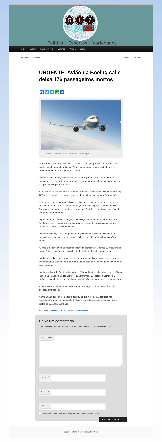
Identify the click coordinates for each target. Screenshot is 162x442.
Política (73, 49)
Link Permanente (81, 310)
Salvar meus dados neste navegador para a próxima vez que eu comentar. (71, 413)
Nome (45, 377)
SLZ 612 (63, 310)
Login (82, 49)
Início (23, 49)
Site (42, 406)
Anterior (126, 58)
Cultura (33, 49)
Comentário (46, 337)
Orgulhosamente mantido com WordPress (81, 432)
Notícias (53, 310)
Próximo (137, 58)
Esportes (61, 49)
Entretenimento (46, 49)
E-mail (45, 392)
